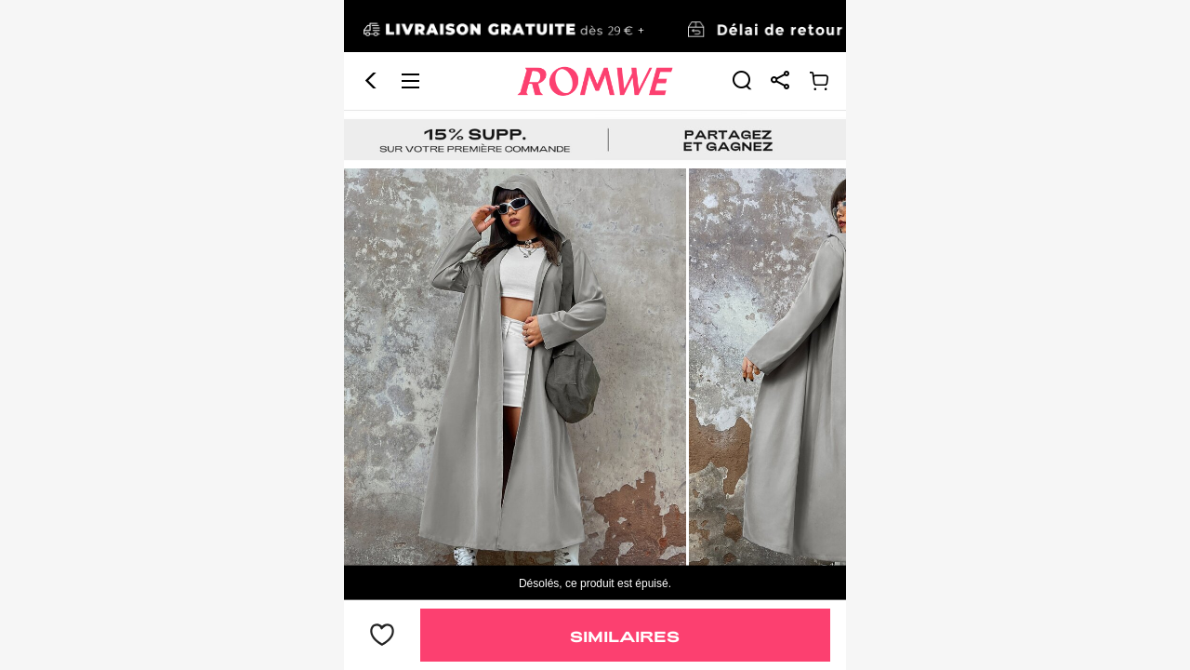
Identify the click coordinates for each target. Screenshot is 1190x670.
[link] (742, 28)
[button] (371, 29)
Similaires (625, 636)
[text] (595, 287)
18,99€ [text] (388, 542)
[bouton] (382, 636)
